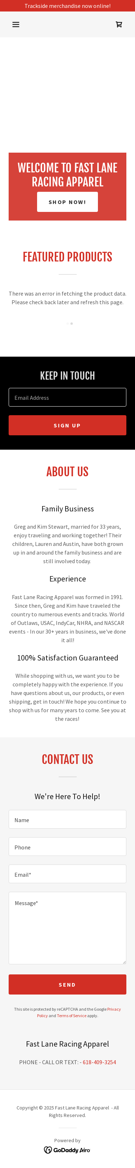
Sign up (67, 425)
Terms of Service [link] (71, 1015)
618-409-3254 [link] (99, 1062)
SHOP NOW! (67, 201)
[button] (16, 24)
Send (67, 984)
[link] (119, 24)
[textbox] (67, 397)
